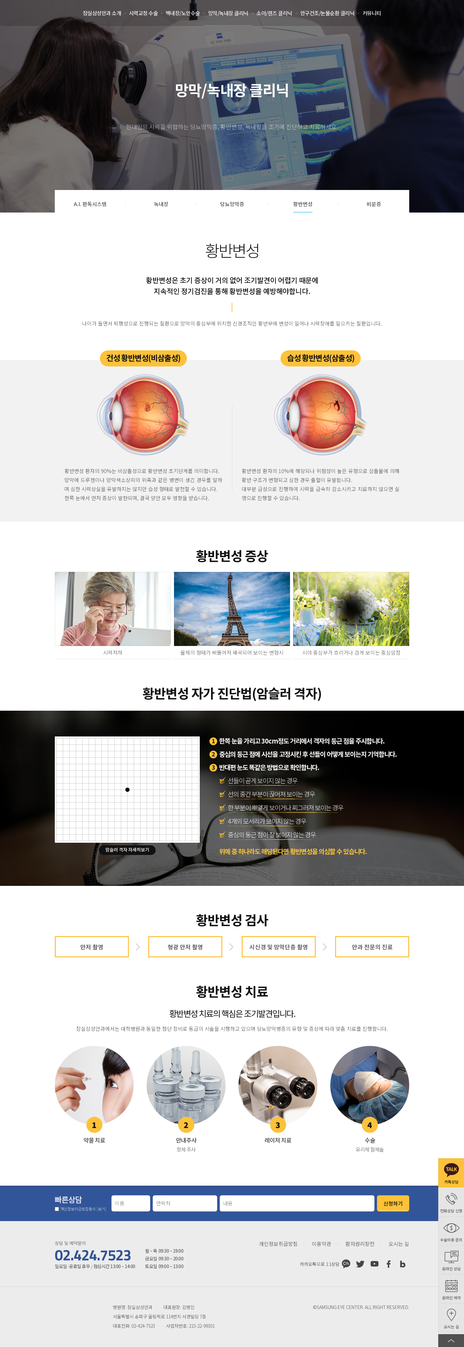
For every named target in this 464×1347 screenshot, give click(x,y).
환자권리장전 (359, 1243)
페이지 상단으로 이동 (451, 1340)
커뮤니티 (371, 13)
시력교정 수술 (143, 13)
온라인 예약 (447, 13)
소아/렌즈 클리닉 (274, 13)
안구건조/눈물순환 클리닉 (327, 13)
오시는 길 (399, 1243)
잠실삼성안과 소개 (102, 13)
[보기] (101, 1208)
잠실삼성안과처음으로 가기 (35, 13)
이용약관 (321, 1243)
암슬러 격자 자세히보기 (127, 849)
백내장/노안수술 (183, 13)
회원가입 (430, 13)
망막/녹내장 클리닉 (228, 13)
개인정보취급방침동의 (83, 1208)
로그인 (414, 13)
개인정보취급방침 (278, 1243)
